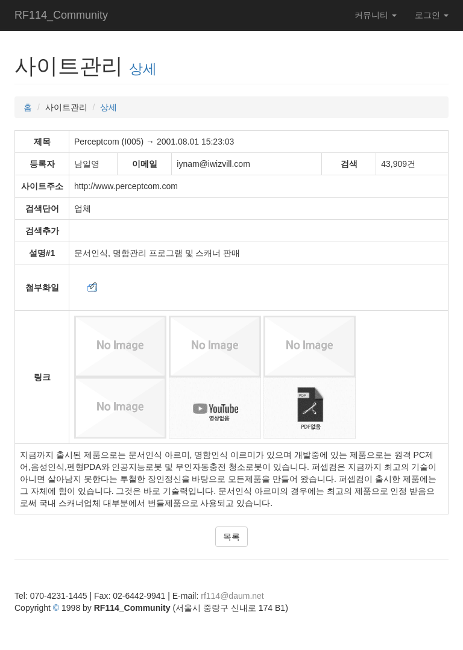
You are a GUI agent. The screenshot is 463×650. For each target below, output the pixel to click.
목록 (231, 537)
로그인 (432, 15)
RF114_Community (61, 15)
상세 (143, 69)
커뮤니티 (375, 15)
